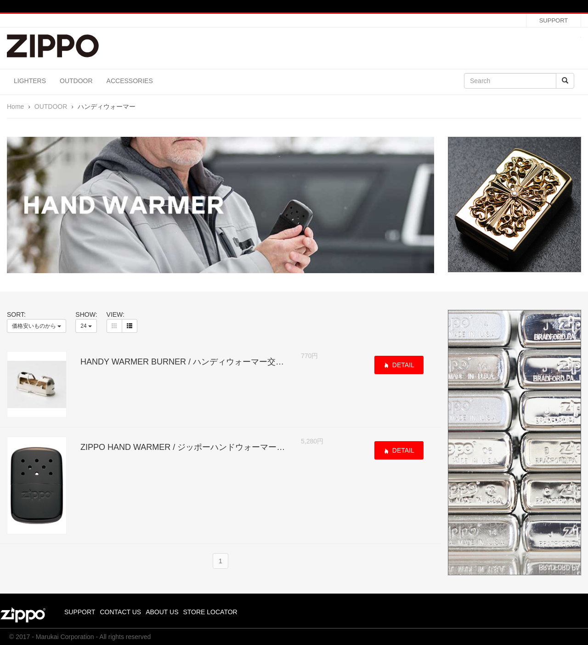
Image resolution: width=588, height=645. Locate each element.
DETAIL (402, 365)
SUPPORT (553, 20)
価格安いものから (36, 326)
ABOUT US (162, 612)
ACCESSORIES (130, 80)
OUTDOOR (76, 80)
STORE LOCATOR (210, 612)
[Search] (510, 81)
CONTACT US (120, 612)
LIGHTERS (30, 80)
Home (15, 106)
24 (86, 326)
